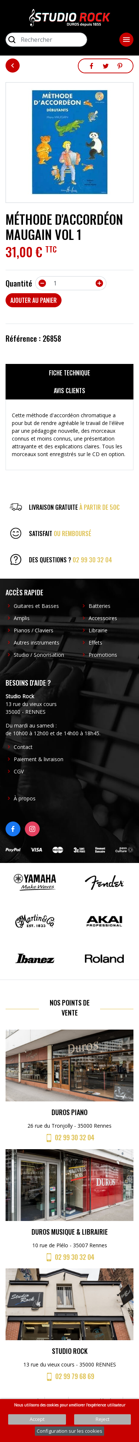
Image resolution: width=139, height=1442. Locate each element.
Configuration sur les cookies (69, 1431)
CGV (19, 771)
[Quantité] (71, 283)
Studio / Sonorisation (39, 654)
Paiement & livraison (38, 759)
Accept (37, 1419)
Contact (23, 746)
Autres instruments (36, 642)
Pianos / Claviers (33, 630)
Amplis (22, 618)
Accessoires (103, 618)
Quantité (19, 283)
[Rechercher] (46, 40)
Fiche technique (69, 372)
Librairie (98, 630)
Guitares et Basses (36, 605)
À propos (25, 798)
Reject (102, 1419)
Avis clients (69, 390)
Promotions (103, 654)
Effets (95, 642)
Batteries (99, 605)
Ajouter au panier (33, 300)
